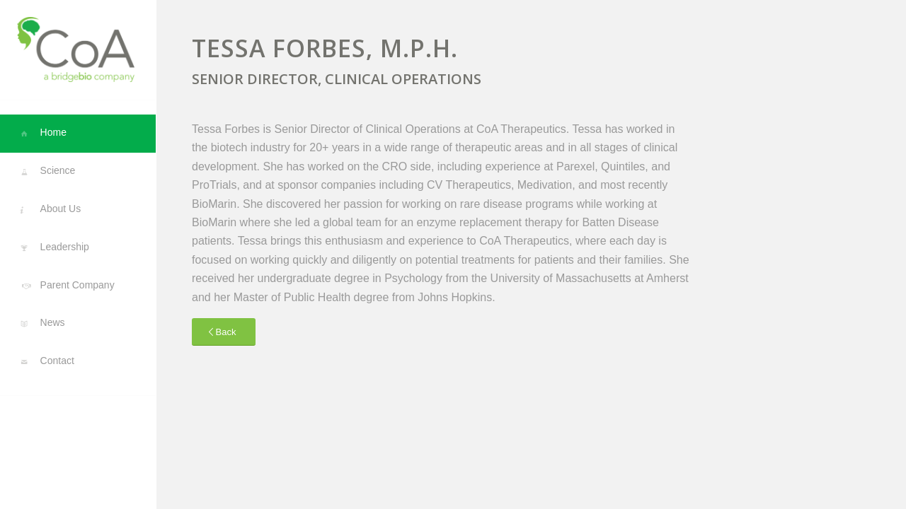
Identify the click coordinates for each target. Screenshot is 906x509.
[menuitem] (78, 134)
